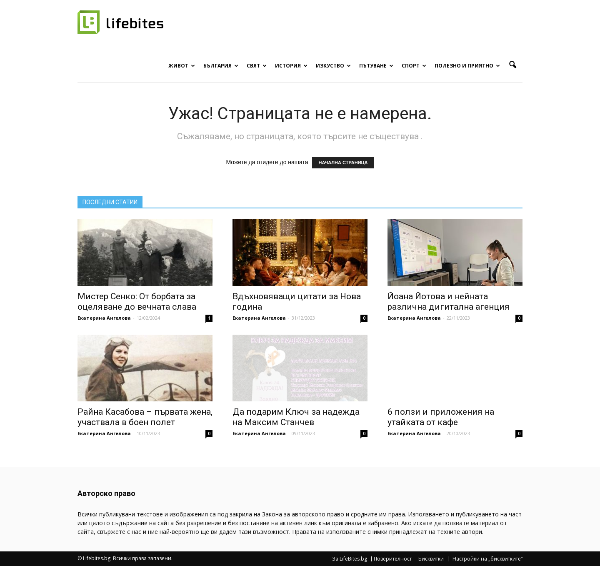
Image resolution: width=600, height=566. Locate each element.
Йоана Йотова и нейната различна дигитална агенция (449, 301)
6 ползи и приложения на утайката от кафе (441, 417)
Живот (181, 65)
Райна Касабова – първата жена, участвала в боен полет (145, 417)
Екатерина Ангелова (104, 318)
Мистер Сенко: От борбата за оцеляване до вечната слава (137, 301)
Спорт (414, 65)
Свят (257, 65)
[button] (512, 65)
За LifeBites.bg (349, 558)
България (220, 65)
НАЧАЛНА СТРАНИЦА (343, 162)
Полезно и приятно (467, 65)
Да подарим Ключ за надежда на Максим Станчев (296, 417)
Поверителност (393, 558)
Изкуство (333, 65)
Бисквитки (431, 558)
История (291, 65)
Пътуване (376, 65)
